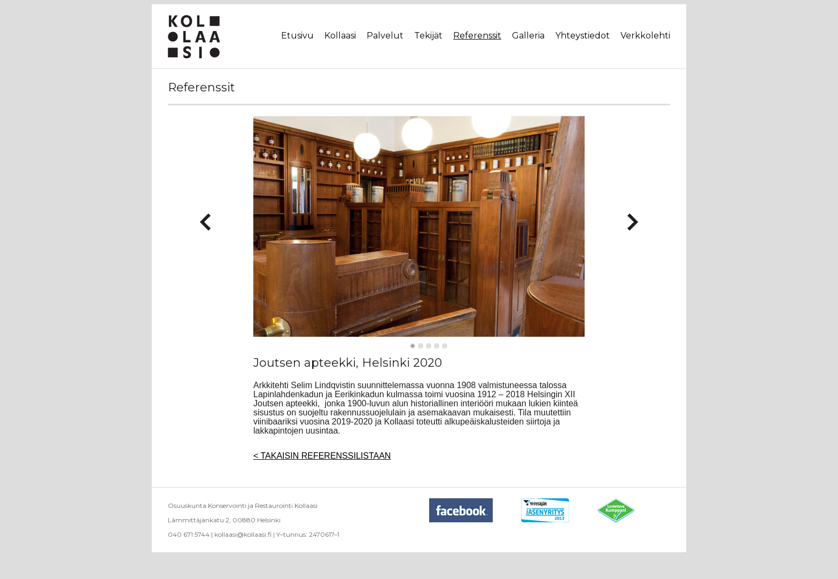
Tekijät (428, 35)
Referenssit (477, 35)
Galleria (528, 35)
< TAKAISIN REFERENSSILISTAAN (322, 455)
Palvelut (385, 35)
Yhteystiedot (582, 35)
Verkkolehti (645, 35)
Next (632, 217)
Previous (205, 217)
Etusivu (297, 35)
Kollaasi (340, 35)
